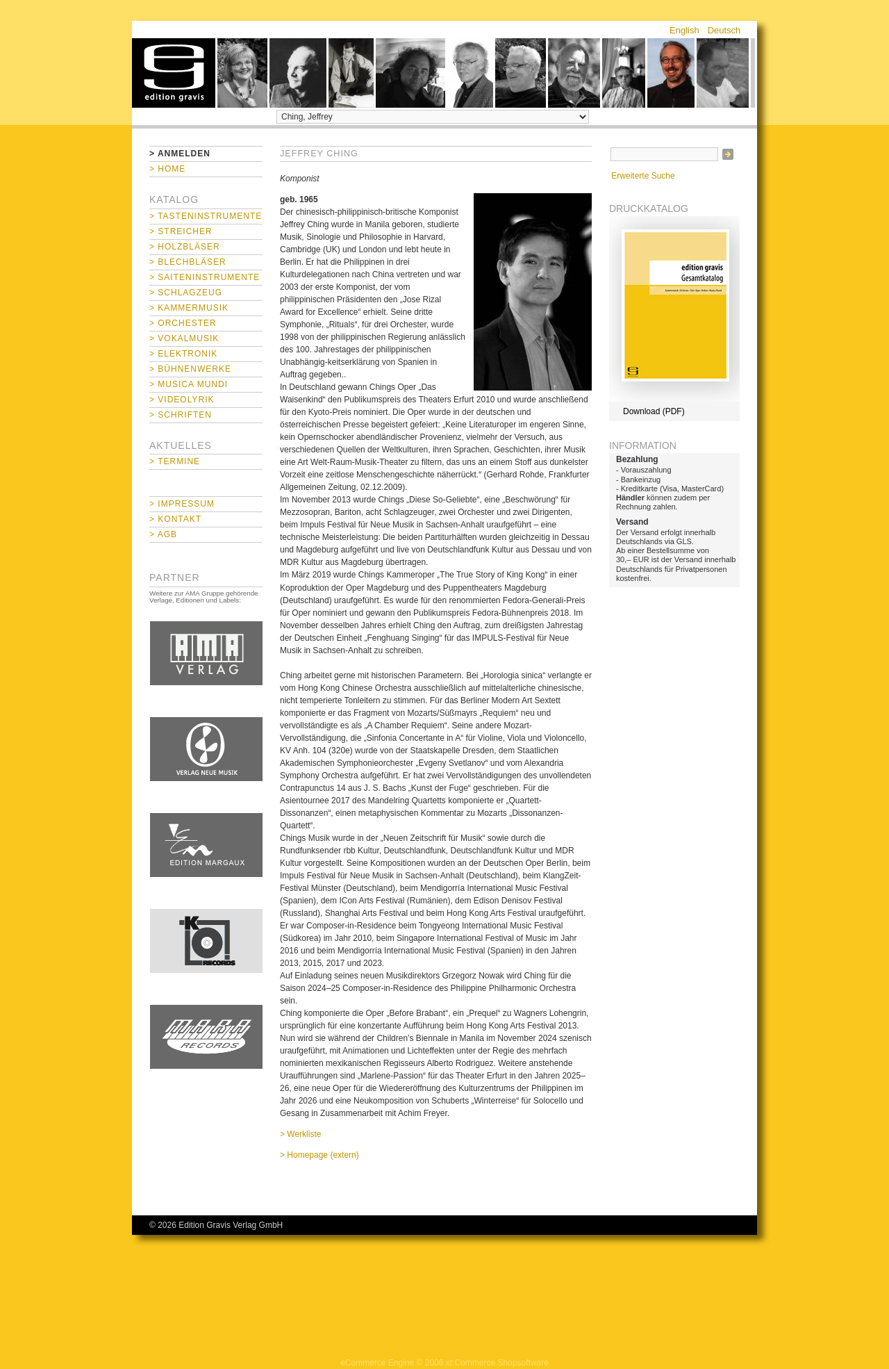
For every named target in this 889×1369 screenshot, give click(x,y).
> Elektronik (183, 354)
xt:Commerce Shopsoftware (497, 1363)
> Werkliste (300, 1134)
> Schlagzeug (185, 292)
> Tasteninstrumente (205, 216)
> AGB (163, 534)
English (684, 30)
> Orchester (183, 323)
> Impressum (182, 504)
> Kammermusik (189, 308)
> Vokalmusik (184, 338)
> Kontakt (175, 519)
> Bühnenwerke (190, 369)
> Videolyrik (181, 399)
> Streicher (181, 231)
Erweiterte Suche (642, 176)
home (173, 73)
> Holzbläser (184, 247)
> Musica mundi (188, 384)
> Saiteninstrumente (204, 277)
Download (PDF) (654, 411)
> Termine (174, 461)
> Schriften (180, 415)
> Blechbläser (187, 262)
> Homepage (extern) (319, 1155)
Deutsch (724, 30)
